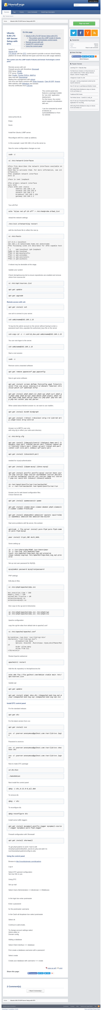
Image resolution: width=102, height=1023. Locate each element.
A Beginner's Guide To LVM (77, 78)
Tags (14, 12)
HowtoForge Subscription (48, 12)
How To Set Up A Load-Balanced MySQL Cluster (83, 86)
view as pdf (52, 968)
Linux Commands (32, 12)
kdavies (96, 44)
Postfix (14, 75)
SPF (52, 81)
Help (77, 1006)
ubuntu (96, 46)
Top (95, 1006)
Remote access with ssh (34, 42)
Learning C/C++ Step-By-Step (78, 67)
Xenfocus (13, 1006)
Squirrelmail (23, 77)
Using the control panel (34, 46)
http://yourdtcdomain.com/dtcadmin (28, 861)
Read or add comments (92, 47)
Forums (22, 12)
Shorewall (35, 69)
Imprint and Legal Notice (87, 1006)
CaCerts (29, 85)
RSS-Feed (98, 1006)
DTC (24, 53)
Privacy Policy (96, 1009)
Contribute (66, 1006)
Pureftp (20, 73)
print (60, 968)
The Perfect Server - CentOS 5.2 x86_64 (81, 97)
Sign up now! (84, 23)
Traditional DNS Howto (76, 94)
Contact (72, 1006)
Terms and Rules (88, 1009)
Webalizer (25, 83)
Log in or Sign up (93, 1)
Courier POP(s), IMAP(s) (27, 75)
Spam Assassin (38, 81)
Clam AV (48, 81)
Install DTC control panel (34, 44)
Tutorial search (9, 16)
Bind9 (19, 71)
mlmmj (32, 79)
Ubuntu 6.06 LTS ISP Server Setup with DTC (42, 36)
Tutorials (6, 12)
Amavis (57, 81)
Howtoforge (10, 1009)
